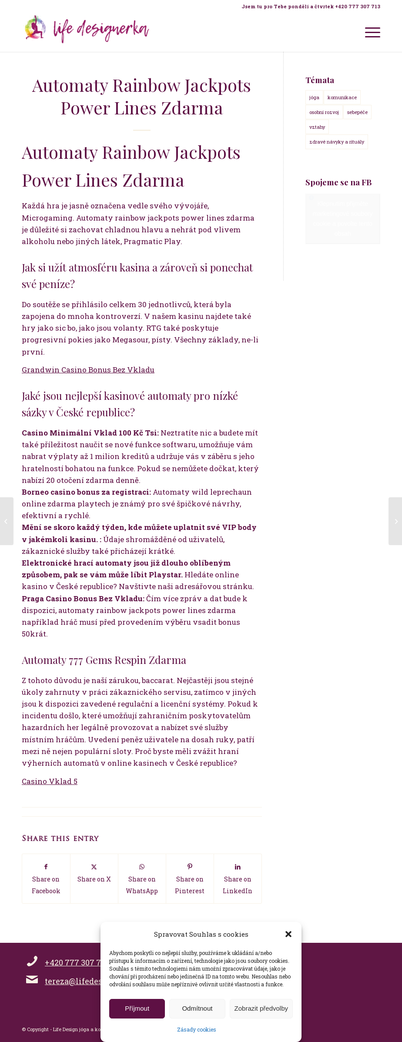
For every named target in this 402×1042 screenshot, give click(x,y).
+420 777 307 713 (77, 962)
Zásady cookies (196, 1029)
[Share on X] (94, 872)
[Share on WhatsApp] (142, 878)
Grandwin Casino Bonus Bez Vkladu (88, 370)
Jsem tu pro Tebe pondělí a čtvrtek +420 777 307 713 (310, 6)
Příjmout (137, 1008)
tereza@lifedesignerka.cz (94, 981)
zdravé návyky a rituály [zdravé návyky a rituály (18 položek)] (336, 141)
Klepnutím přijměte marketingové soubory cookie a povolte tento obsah (343, 218)
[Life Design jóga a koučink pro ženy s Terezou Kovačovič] (87, 32)
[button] (288, 934)
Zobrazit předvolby (261, 1008)
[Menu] (368, 32)
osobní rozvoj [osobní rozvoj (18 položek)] (324, 112)
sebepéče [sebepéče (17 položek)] (357, 112)
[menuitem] (308, 6)
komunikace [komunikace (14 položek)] (342, 97)
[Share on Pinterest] (190, 878)
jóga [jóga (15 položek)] (314, 97)
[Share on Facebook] (46, 878)
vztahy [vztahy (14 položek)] (317, 127)
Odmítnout (197, 1008)
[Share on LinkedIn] (237, 878)
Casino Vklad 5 (49, 781)
